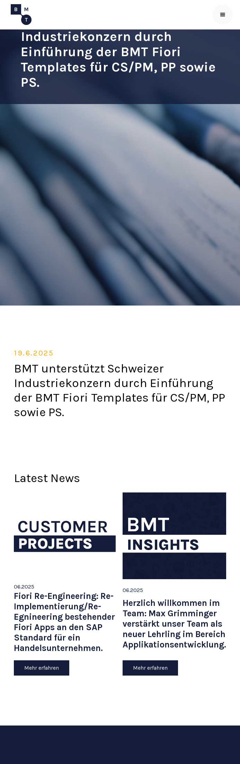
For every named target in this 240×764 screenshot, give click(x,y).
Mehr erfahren (41, 667)
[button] (223, 15)
